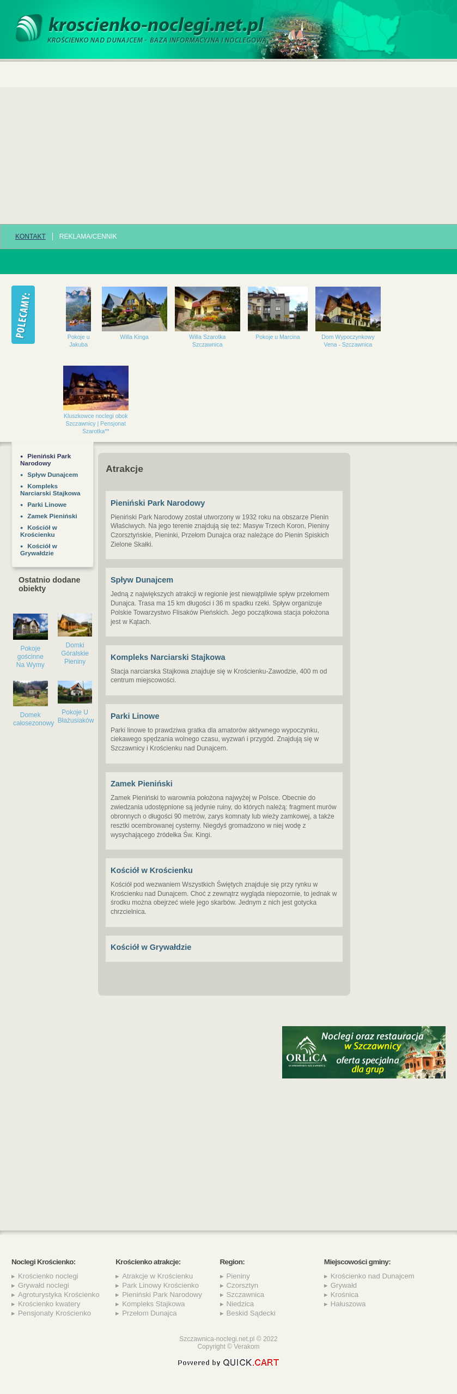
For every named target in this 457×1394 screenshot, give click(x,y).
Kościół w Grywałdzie (38, 549)
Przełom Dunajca (149, 1313)
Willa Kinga (134, 337)
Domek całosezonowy (33, 719)
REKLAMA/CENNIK (88, 236)
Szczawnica (246, 1294)
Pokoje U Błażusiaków (76, 716)
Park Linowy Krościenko (160, 1285)
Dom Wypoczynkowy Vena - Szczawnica (348, 341)
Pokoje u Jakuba (79, 341)
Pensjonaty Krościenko (54, 1313)
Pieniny (238, 1276)
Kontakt (30, 236)
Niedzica (240, 1304)
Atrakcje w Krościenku (157, 1276)
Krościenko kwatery (49, 1304)
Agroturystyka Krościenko (59, 1294)
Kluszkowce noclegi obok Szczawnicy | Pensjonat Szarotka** (96, 423)
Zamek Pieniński (52, 515)
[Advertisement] (364, 1148)
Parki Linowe (46, 504)
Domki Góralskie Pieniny (75, 653)
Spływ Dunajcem (52, 474)
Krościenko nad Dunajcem (373, 1276)
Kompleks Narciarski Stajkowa (50, 489)
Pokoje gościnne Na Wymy (30, 657)
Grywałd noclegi (43, 1285)
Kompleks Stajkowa (153, 1304)
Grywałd (344, 1285)
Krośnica (344, 1294)
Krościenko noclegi (48, 1276)
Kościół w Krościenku (38, 531)
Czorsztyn (243, 1285)
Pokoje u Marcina (277, 337)
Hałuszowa (348, 1304)
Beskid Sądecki (251, 1313)
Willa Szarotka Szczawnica (207, 341)
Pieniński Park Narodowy (45, 459)
